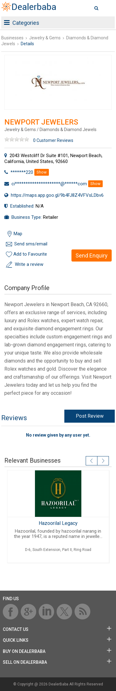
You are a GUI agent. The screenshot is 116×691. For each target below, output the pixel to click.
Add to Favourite (30, 254)
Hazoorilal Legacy (58, 523)
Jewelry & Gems (45, 37)
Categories (21, 23)
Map (18, 233)
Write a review (29, 264)
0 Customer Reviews (53, 140)
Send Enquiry (91, 255)
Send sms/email (30, 244)
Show (42, 172)
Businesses (12, 37)
